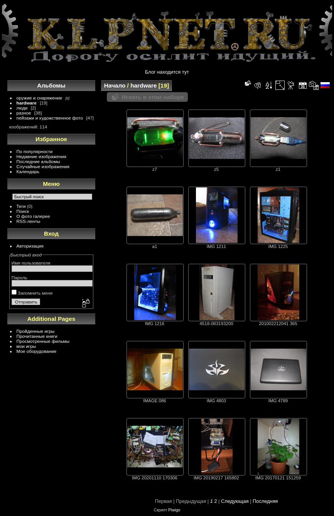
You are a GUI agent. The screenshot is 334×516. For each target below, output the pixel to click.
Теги (21, 206)
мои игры (26, 346)
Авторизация (30, 245)
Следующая (235, 501)
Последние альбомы (38, 161)
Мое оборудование (37, 351)
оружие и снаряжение (39, 97)
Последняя (265, 501)
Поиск (23, 211)
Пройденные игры (36, 331)
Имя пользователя (31, 262)
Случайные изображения (43, 166)
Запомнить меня (32, 292)
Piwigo (174, 510)
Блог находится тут (167, 72)
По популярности (35, 151)
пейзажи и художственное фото (50, 117)
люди (22, 107)
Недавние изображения (41, 156)
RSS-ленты (28, 221)
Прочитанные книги (37, 336)
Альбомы (51, 85)
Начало (115, 85)
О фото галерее (33, 216)
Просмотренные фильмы (43, 341)
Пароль (19, 277)
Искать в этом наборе (152, 97)
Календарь (28, 171)
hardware (27, 102)
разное (24, 112)
